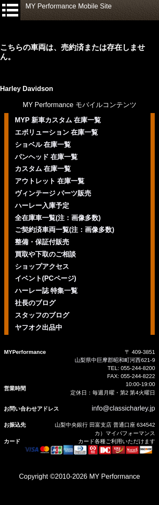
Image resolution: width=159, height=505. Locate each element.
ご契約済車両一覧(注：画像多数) (64, 229)
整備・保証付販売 (42, 242)
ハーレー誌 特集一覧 (46, 290)
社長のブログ (35, 302)
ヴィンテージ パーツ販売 (53, 193)
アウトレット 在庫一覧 (49, 181)
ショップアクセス (42, 266)
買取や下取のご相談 (45, 254)
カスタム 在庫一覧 (43, 168)
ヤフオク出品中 (38, 327)
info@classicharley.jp (123, 408)
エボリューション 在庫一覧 (56, 132)
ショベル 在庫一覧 (43, 144)
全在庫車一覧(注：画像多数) (58, 217)
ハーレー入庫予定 (42, 205)
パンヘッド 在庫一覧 (46, 156)
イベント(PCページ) (45, 278)
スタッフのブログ (42, 315)
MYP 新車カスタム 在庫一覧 (58, 120)
